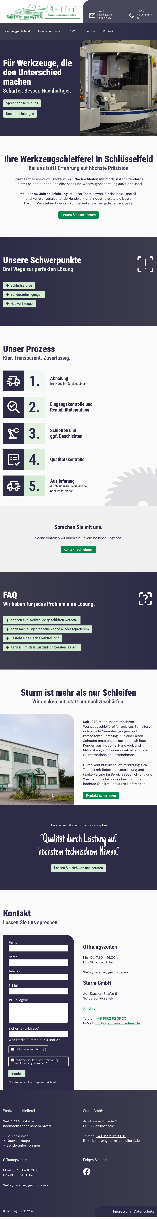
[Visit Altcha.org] (44, 1051)
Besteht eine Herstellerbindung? (36, 639)
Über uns (93, 31)
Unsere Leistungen (54, 31)
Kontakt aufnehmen (78, 550)
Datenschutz (144, 1213)
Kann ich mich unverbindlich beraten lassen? (46, 648)
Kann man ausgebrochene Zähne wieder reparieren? (51, 630)
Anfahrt (89, 1010)
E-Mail (16, 987)
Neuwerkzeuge (22, 304)
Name (13, 959)
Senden (17, 1075)
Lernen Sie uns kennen (78, 215)
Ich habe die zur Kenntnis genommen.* (37, 1063)
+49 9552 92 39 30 (111, 1020)
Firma (12, 944)
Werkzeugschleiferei (19, 31)
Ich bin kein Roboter (27, 1050)
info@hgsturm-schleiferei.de (117, 1025)
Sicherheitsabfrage (24, 1030)
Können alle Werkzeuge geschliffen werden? (45, 621)
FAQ (78, 31)
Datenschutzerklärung (45, 1062)
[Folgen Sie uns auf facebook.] (86, 1173)
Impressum (122, 1213)
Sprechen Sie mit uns (22, 103)
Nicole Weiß (26, 1213)
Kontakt (112, 31)
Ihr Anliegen (18, 1002)
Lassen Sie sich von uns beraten (78, 869)
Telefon (14, 973)
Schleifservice (22, 286)
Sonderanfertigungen (27, 295)
